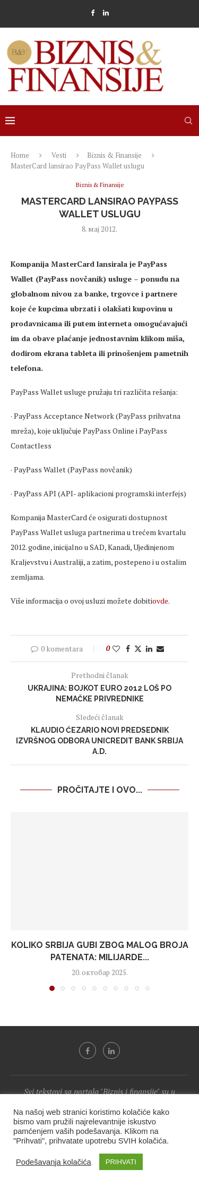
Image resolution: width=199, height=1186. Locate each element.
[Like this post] (116, 648)
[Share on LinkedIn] (149, 648)
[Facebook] (92, 13)
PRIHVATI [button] (121, 1162)
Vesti (58, 155)
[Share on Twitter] (138, 648)
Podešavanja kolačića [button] (53, 1162)
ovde (160, 601)
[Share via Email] (160, 648)
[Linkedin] (106, 13)
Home (20, 155)
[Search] (188, 120)
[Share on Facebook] (128, 648)
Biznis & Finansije (114, 155)
